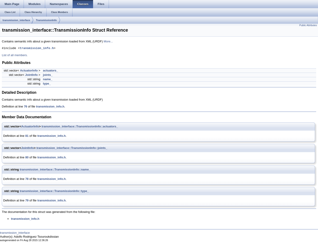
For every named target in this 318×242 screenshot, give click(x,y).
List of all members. (15, 55)
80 (26, 157)
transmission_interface (16, 20)
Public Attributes (308, 25)
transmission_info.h (37, 48)
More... (108, 41)
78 (26, 179)
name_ (47, 79)
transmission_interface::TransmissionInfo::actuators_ (79, 126)
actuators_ (50, 70)
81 (26, 136)
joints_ (48, 75)
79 (26, 200)
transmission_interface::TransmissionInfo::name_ (55, 169)
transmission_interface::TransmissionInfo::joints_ (71, 148)
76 (25, 106)
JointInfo (31, 75)
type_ (47, 83)
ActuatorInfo (29, 70)
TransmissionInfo (46, 20)
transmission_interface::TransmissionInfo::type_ (54, 191)
